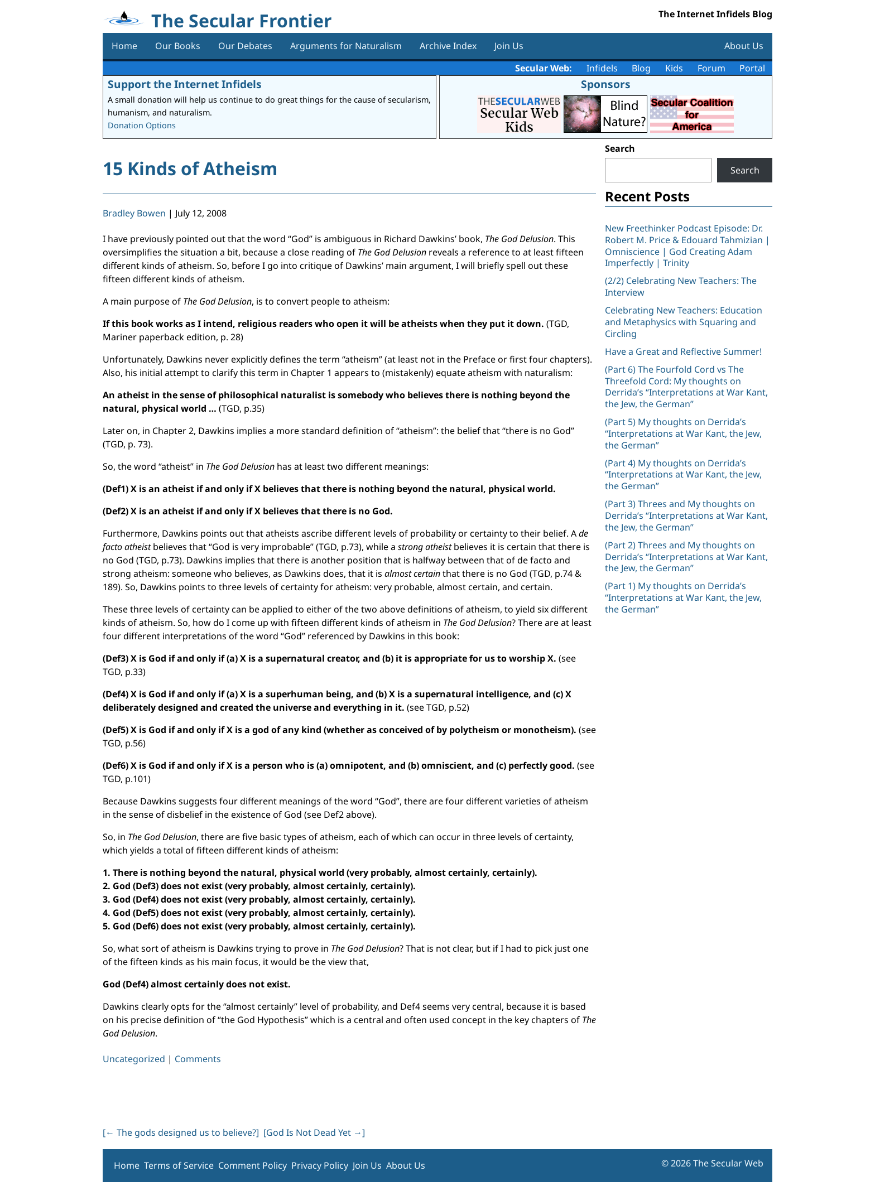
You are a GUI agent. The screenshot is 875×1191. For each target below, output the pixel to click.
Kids (674, 68)
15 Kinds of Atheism (190, 168)
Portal (752, 68)
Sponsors (606, 83)
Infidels (602, 68)
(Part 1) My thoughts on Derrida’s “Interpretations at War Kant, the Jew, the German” (683, 597)
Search (620, 148)
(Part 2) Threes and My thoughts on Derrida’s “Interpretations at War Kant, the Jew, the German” (686, 557)
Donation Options (142, 125)
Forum (711, 68)
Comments (198, 1059)
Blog (641, 68)
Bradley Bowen (134, 213)
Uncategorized (134, 1059)
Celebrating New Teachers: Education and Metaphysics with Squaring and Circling (683, 322)
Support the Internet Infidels (185, 83)
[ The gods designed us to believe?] (181, 1132)
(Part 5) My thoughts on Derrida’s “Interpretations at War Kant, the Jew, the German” (683, 433)
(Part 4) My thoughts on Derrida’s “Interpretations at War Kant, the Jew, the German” (683, 475)
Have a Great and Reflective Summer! (683, 351)
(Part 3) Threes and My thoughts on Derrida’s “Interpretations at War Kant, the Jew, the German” (686, 515)
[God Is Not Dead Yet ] (314, 1132)
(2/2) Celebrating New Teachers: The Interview (681, 286)
